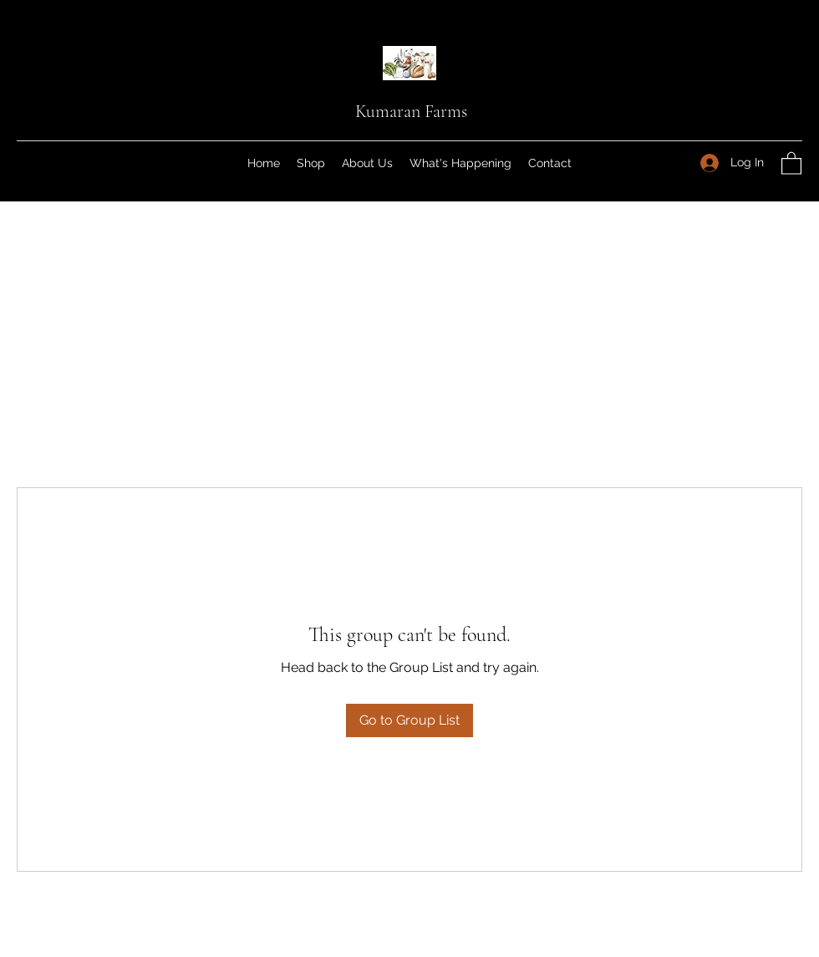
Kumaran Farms (411, 111)
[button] (791, 162)
